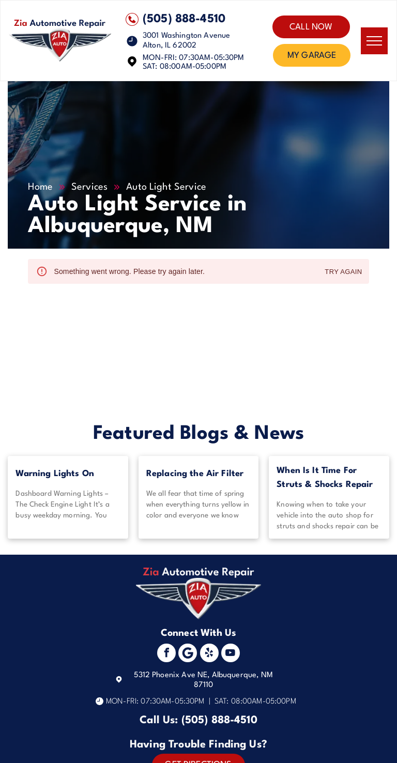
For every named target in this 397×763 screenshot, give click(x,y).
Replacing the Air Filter (195, 473)
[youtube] (230, 654)
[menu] (374, 40)
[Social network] (187, 654)
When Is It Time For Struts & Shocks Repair (325, 477)
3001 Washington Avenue (186, 36)
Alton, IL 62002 (169, 46)
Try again (343, 272)
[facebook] (166, 654)
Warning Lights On (55, 473)
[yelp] (209, 654)
